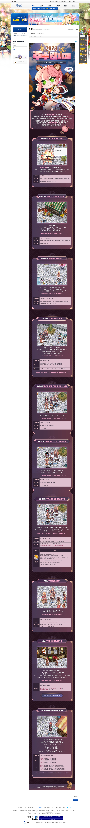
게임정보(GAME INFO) (41, 6)
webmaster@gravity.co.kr (29, 811)
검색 (86, 36)
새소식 (73, 29)
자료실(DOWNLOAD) (65, 6)
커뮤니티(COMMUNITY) (49, 6)
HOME (69, 29)
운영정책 (60, 807)
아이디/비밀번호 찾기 (22, 33)
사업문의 (70, 807)
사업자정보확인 (49, 811)
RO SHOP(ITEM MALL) (57, 6)
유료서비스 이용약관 (31, 807)
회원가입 (15, 33)
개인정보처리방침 (39, 807)
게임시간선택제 (54, 807)
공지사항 (34, 8)
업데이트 (39, 8)
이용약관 (24, 807)
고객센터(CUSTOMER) (73, 6)
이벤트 (47, 8)
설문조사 (51, 8)
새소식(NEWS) (33, 6)
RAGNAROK (18, 6)
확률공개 (55, 8)
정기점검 (64, 807)
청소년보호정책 (47, 807)
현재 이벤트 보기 (37, 24)
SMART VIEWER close (83, 64)
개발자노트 (43, 8)
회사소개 (20, 807)
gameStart (19, 18)
